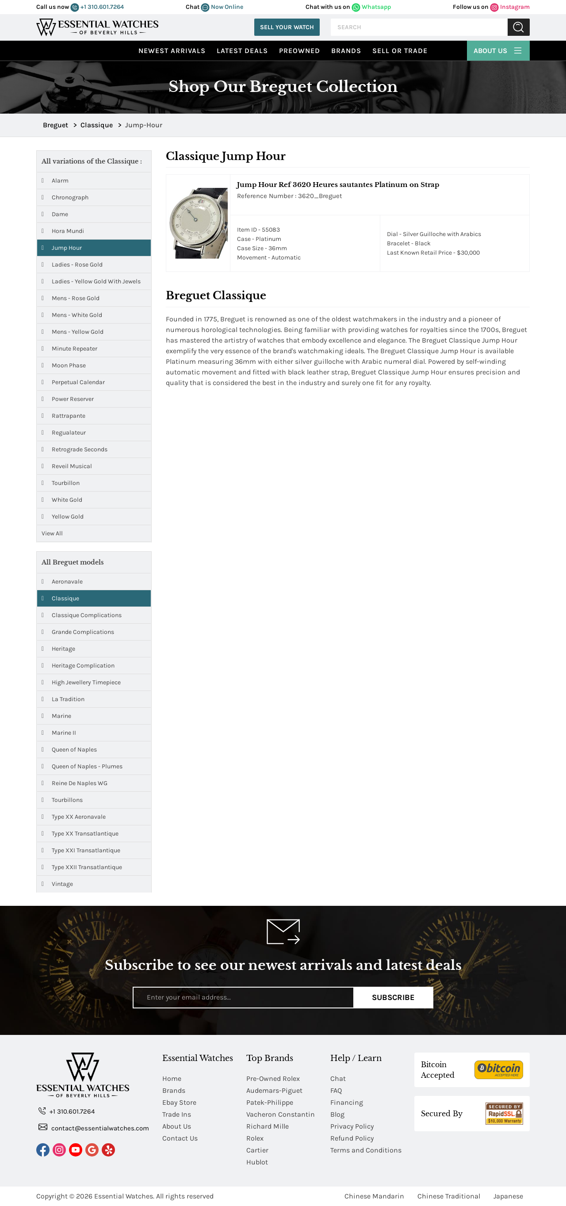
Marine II (59, 733)
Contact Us (180, 1138)
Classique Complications (82, 615)
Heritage (58, 649)
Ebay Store (179, 1102)
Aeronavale (62, 581)
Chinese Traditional (448, 1196)
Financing (346, 1102)
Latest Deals (242, 50)
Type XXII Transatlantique (82, 867)
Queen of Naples (69, 749)
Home (171, 1078)
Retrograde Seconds (74, 449)
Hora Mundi (63, 231)
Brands (346, 50)
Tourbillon (61, 483)
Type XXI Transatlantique (81, 850)
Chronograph (65, 197)
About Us (498, 49)
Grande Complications (78, 632)
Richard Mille (267, 1126)
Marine (56, 716)
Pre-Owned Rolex (273, 1078)
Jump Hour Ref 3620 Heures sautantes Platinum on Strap (338, 184)
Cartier (257, 1150)
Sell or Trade (400, 50)
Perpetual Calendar (73, 382)
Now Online (222, 7)
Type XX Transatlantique (80, 833)
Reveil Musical (67, 466)
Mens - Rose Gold (70, 298)
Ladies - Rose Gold (72, 264)
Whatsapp (371, 7)
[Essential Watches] (97, 26)
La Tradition (63, 699)
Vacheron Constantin (280, 1114)
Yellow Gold (63, 516)
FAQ (336, 1090)
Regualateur (64, 432)
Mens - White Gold (72, 315)
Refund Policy (352, 1138)
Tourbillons (62, 800)
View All (52, 533)
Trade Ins (176, 1114)
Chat (338, 1078)
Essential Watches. (124, 1196)
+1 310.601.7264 (97, 7)
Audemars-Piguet (274, 1090)
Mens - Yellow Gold (72, 331)
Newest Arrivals (172, 50)
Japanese (508, 1196)
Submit (519, 27)
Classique (60, 598)
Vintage (57, 884)
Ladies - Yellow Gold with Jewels (91, 281)
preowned (299, 50)
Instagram (510, 7)
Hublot (257, 1162)
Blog (337, 1114)
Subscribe (393, 997)
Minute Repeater (69, 348)
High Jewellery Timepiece (81, 682)
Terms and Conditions (366, 1150)
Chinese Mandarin (374, 1196)
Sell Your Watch (287, 27)
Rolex (255, 1138)
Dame (55, 214)
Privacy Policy (352, 1126)
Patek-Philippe (269, 1102)
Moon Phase (64, 365)
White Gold (62, 499)
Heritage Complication (78, 665)
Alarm (55, 180)
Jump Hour (62, 247)
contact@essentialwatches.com (93, 1127)
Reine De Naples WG (74, 783)
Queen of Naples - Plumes (82, 766)
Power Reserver (68, 399)
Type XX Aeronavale (74, 817)
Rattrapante (63, 415)
